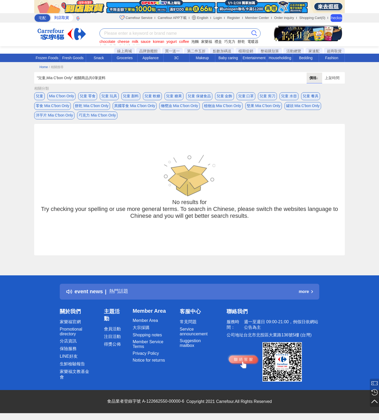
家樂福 (206, 41)
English (200, 18)
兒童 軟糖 (152, 96)
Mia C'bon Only (61, 96)
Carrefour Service (135, 17)
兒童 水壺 (289, 96)
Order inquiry (284, 18)
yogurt (172, 41)
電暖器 (252, 41)
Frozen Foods (47, 58)
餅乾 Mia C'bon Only (91, 106)
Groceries (125, 58)
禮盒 (218, 41)
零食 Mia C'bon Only (52, 106)
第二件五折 (196, 51)
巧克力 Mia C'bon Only (97, 117)
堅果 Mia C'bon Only (263, 106)
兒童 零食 (88, 96)
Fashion (331, 58)
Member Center (257, 18)
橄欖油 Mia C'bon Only (179, 106)
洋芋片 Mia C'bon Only (54, 117)
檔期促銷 (245, 51)
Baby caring (228, 58)
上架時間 (332, 78)
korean (158, 41)
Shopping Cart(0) (312, 18)
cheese (123, 41)
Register (233, 18)
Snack (99, 58)
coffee (184, 41)
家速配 (314, 51)
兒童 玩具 (109, 96)
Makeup (202, 58)
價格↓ (314, 78)
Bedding (305, 58)
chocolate (107, 41)
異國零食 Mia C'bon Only (134, 106)
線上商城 (124, 51)
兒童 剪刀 (267, 96)
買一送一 (172, 51)
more (306, 294)
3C (176, 58)
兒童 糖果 (174, 96)
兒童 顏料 (131, 96)
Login (217, 18)
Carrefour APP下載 (172, 18)
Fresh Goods (73, 58)
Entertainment (254, 58)
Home (43, 67)
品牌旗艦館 (148, 51)
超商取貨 (334, 51)
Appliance (150, 58)
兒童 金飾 (224, 96)
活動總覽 (293, 51)
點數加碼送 (222, 51)
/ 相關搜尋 (56, 67)
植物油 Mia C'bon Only (222, 106)
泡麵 (195, 41)
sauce (146, 41)
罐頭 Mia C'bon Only (303, 106)
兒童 (39, 96)
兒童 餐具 (310, 96)
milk (135, 41)
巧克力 (229, 41)
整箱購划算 (270, 51)
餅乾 (241, 41)
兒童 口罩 (246, 96)
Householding (280, 58)
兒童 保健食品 (199, 96)
